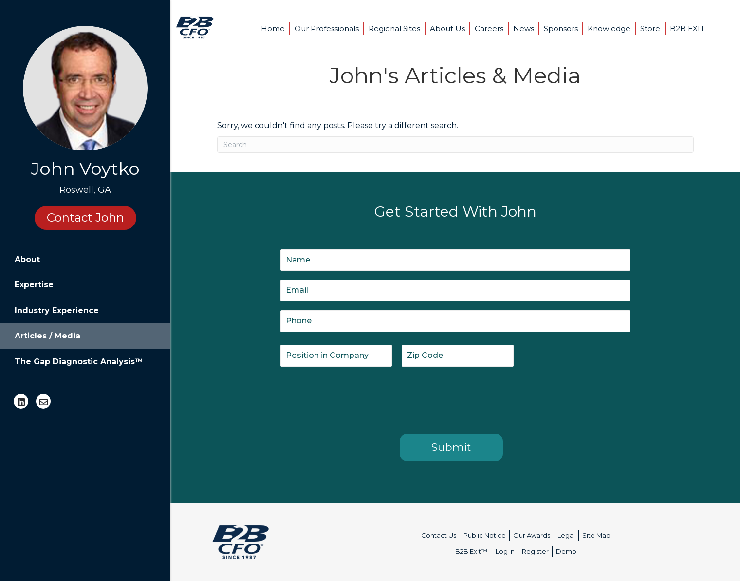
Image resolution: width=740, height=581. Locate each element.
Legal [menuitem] (566, 535)
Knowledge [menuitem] (609, 28)
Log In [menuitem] (505, 551)
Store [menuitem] (650, 28)
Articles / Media (47, 335)
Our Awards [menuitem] (531, 535)
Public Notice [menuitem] (484, 535)
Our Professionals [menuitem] (327, 28)
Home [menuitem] (273, 28)
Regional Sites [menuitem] (394, 28)
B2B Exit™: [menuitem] (472, 551)
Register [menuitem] (535, 551)
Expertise (34, 284)
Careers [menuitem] (489, 28)
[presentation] (354, 398)
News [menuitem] (523, 28)
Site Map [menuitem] (596, 535)
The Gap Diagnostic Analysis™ (79, 361)
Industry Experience (57, 310)
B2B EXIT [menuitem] (687, 28)
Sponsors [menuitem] (561, 28)
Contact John (85, 217)
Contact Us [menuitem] (438, 535)
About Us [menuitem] (447, 28)
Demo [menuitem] (566, 551)
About (27, 259)
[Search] (455, 144)
